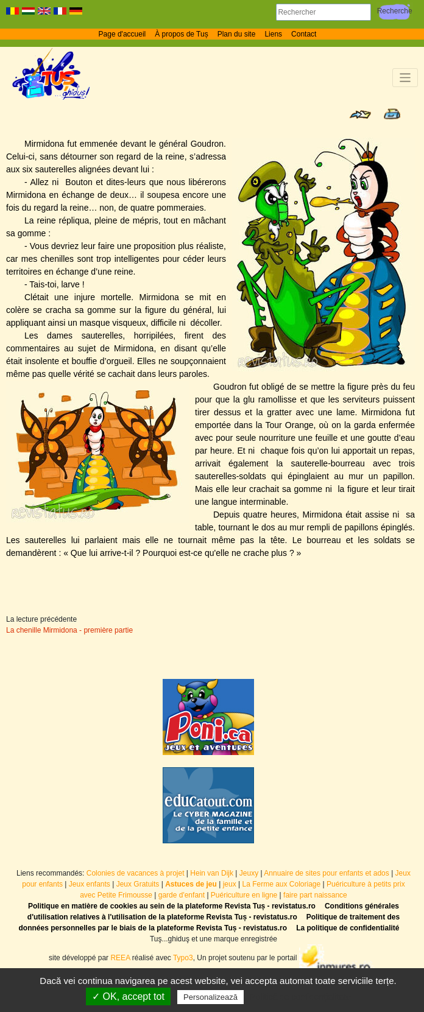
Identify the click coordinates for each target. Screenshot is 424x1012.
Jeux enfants (89, 884)
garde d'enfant (181, 895)
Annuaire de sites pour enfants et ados (326, 873)
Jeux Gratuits (138, 884)
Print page (392, 113)
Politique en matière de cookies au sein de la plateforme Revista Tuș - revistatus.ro (172, 906)
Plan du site (236, 34)
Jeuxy (248, 873)
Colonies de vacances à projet (136, 873)
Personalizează (210, 997)
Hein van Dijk (211, 873)
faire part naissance (315, 895)
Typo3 (183, 958)
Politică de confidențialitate (300, 997)
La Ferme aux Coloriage (281, 884)
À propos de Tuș (181, 34)
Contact (303, 34)
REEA (120, 958)
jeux (229, 884)
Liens (273, 34)
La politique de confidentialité (347, 928)
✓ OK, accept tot (128, 996)
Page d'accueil (122, 34)
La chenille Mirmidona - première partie (69, 630)
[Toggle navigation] (405, 77)
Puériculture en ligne (244, 895)
